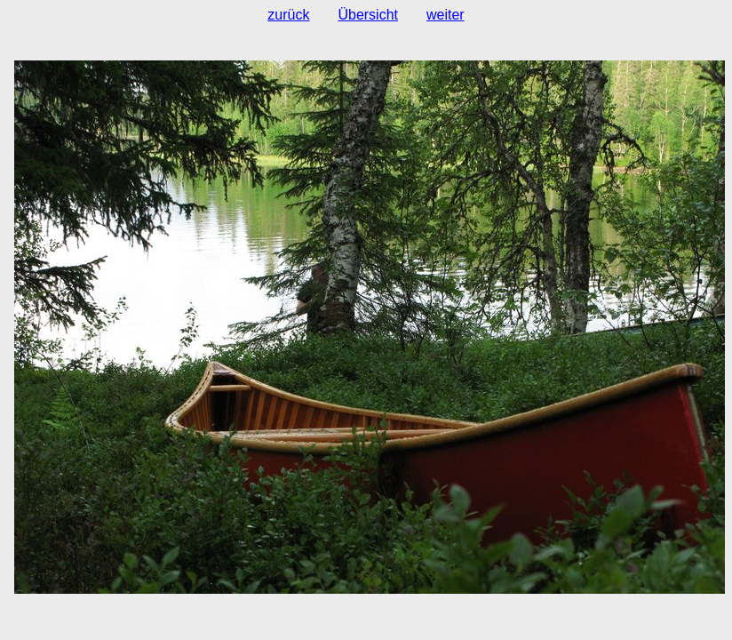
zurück (288, 14)
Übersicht (368, 14)
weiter (445, 14)
